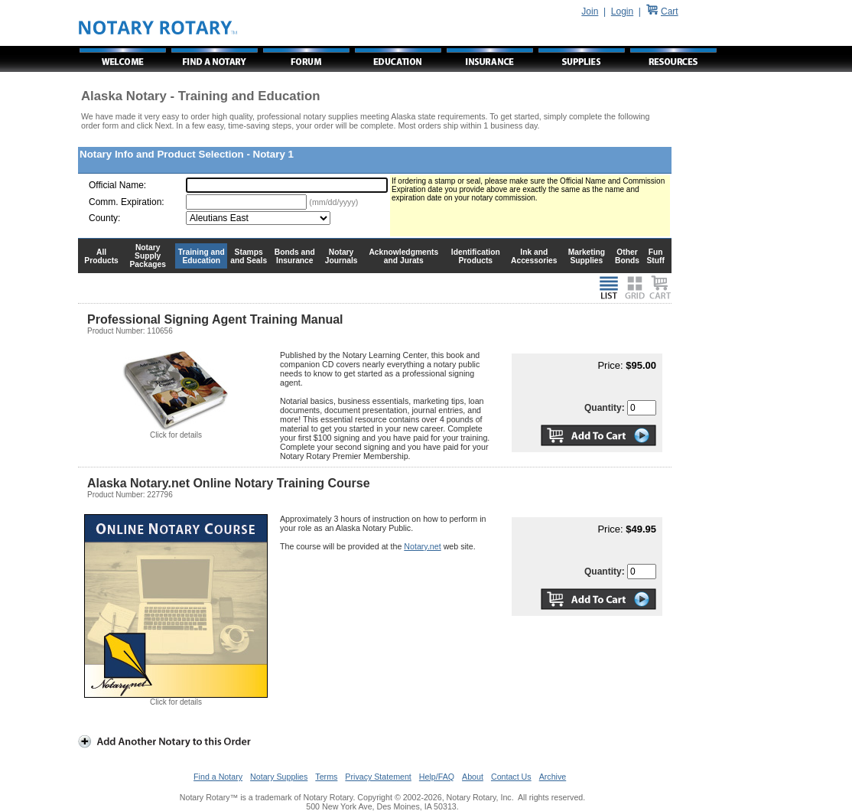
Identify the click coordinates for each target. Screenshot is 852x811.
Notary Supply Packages (148, 256)
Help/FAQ (436, 776)
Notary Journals (341, 256)
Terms (326, 776)
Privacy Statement (378, 776)
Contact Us (511, 776)
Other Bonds (627, 256)
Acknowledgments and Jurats (403, 256)
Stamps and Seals (248, 256)
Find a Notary (217, 776)
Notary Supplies (278, 776)
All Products (101, 256)
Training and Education (201, 256)
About (472, 776)
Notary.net (422, 546)
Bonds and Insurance (295, 256)
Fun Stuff (655, 256)
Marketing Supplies (587, 256)
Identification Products (475, 256)
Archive (553, 776)
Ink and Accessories (534, 256)
